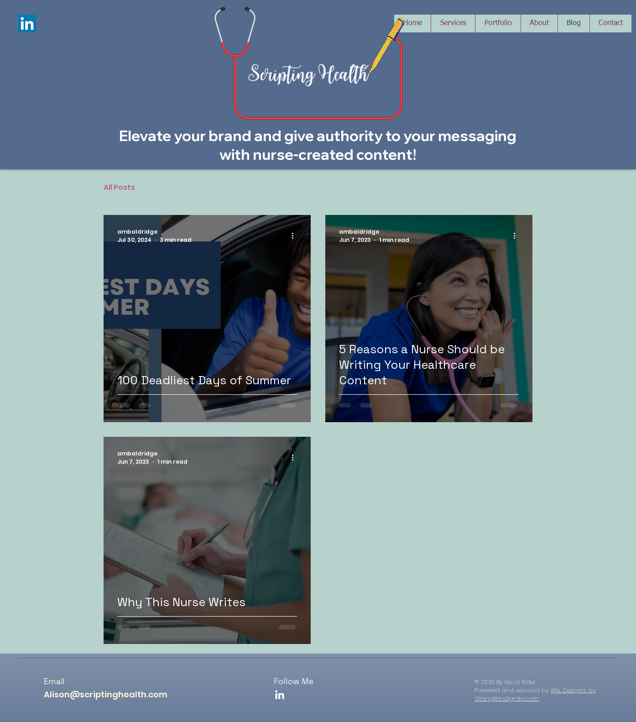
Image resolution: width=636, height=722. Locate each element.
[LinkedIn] (27, 23)
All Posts (119, 187)
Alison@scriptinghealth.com (105, 694)
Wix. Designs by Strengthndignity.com (535, 694)
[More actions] (295, 235)
